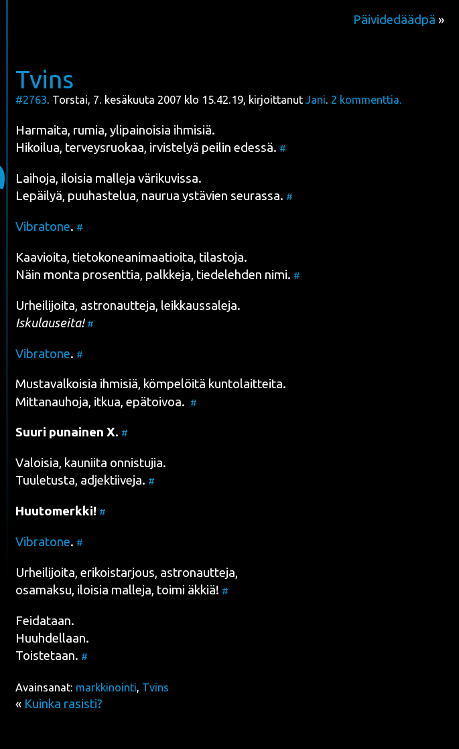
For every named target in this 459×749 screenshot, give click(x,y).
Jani (316, 100)
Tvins (44, 79)
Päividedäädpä (394, 20)
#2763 (31, 100)
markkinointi (106, 687)
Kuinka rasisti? (63, 704)
